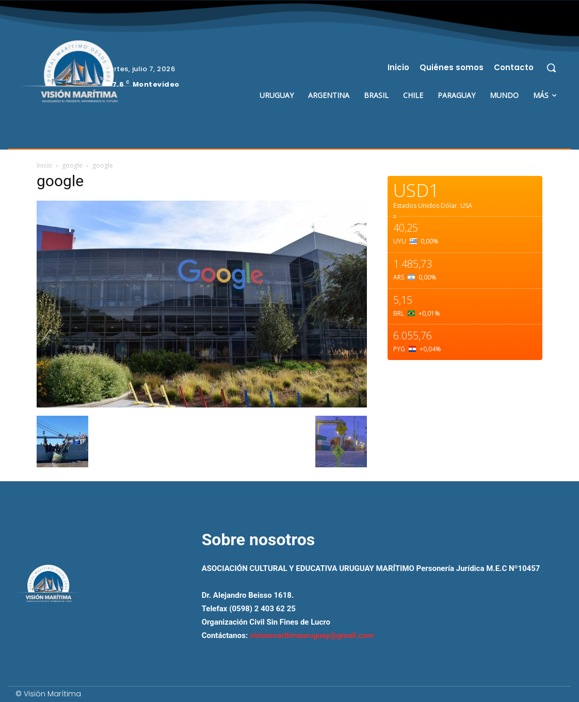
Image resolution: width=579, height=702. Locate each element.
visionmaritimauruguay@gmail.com (312, 635)
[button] (551, 67)
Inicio (44, 165)
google (72, 165)
